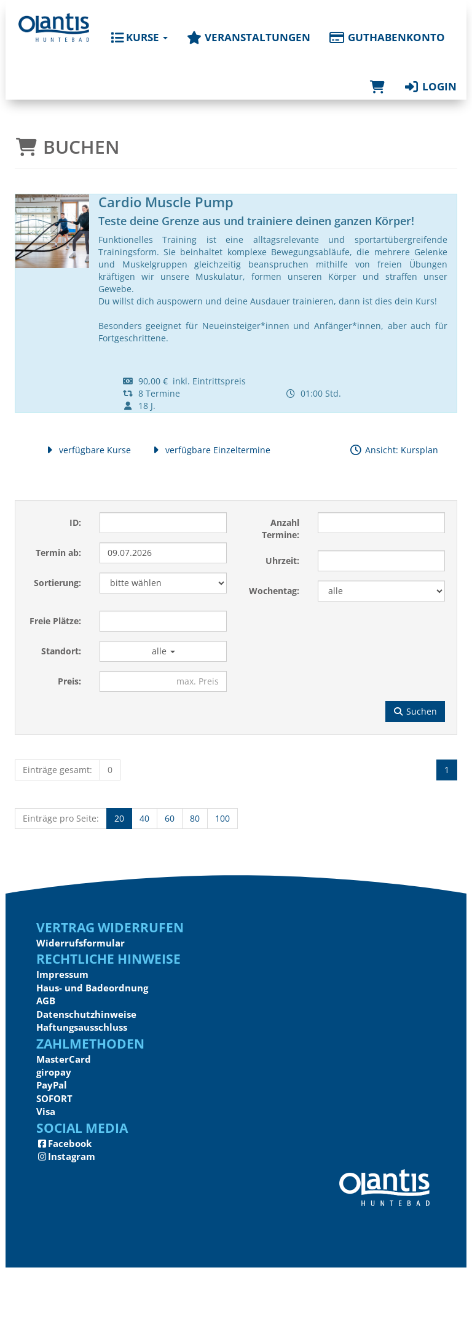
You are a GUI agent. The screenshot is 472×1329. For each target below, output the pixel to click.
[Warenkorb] (377, 74)
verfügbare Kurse (87, 450)
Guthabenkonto (387, 37)
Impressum (62, 974)
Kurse (139, 37)
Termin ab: (58, 552)
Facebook (64, 1143)
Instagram (65, 1156)
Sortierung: (57, 583)
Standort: (61, 651)
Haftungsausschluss (81, 1027)
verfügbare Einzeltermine (209, 450)
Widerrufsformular (80, 943)
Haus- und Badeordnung (92, 988)
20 (119, 818)
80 (195, 818)
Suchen (415, 711)
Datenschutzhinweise (86, 1014)
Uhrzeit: (282, 560)
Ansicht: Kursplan (393, 450)
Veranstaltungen (248, 37)
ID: (75, 522)
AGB (45, 1000)
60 (170, 818)
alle (163, 651)
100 (222, 818)
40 (144, 818)
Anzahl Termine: (280, 529)
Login (430, 86)
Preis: (69, 681)
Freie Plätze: (55, 621)
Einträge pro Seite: (61, 818)
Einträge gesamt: (57, 770)
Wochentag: (274, 591)
